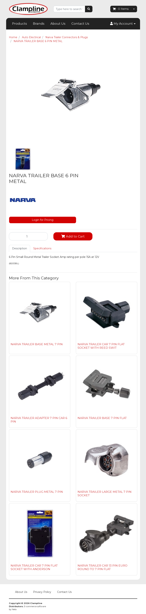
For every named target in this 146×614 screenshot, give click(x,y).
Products (19, 23)
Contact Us (80, 23)
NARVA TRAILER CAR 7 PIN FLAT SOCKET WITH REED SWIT (101, 345)
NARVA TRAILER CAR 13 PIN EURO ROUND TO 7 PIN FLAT (102, 567)
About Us (57, 23)
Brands (38, 23)
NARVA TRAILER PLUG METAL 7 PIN (37, 491)
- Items (121, 9)
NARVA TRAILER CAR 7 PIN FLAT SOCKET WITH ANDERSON (34, 567)
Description (19, 248)
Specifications (42, 248)
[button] (123, 24)
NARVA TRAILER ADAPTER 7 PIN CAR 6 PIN (39, 419)
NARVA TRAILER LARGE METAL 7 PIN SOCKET (104, 493)
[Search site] (88, 9)
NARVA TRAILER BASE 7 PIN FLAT (102, 418)
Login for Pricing (42, 220)
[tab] (19, 248)
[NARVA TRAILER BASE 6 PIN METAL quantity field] (28, 236)
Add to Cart (73, 236)
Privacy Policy (42, 592)
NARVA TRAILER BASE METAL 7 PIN (37, 344)
